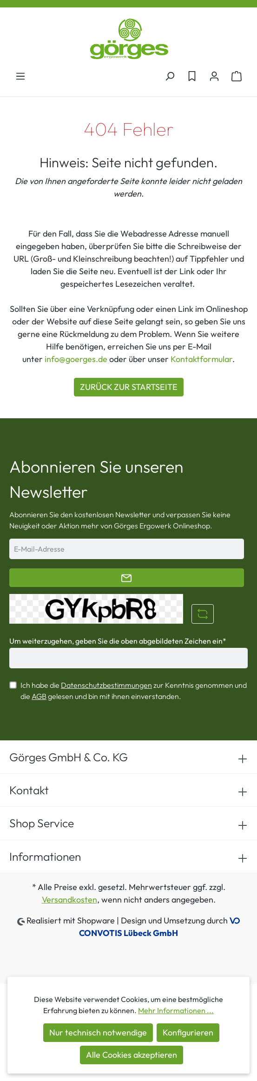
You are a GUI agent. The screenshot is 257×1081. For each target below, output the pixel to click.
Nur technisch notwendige (98, 1032)
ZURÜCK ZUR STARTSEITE (129, 387)
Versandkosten (69, 899)
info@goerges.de (76, 359)
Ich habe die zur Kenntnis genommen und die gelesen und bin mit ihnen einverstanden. (133, 690)
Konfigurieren (188, 1032)
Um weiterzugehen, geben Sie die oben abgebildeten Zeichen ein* (117, 641)
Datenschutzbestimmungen (106, 685)
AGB (39, 696)
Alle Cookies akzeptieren (131, 1054)
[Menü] (20, 75)
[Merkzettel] (192, 75)
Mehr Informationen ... (176, 1010)
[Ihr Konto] (214, 75)
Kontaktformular (201, 359)
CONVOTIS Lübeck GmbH (128, 933)
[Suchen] (169, 75)
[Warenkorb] (236, 75)
